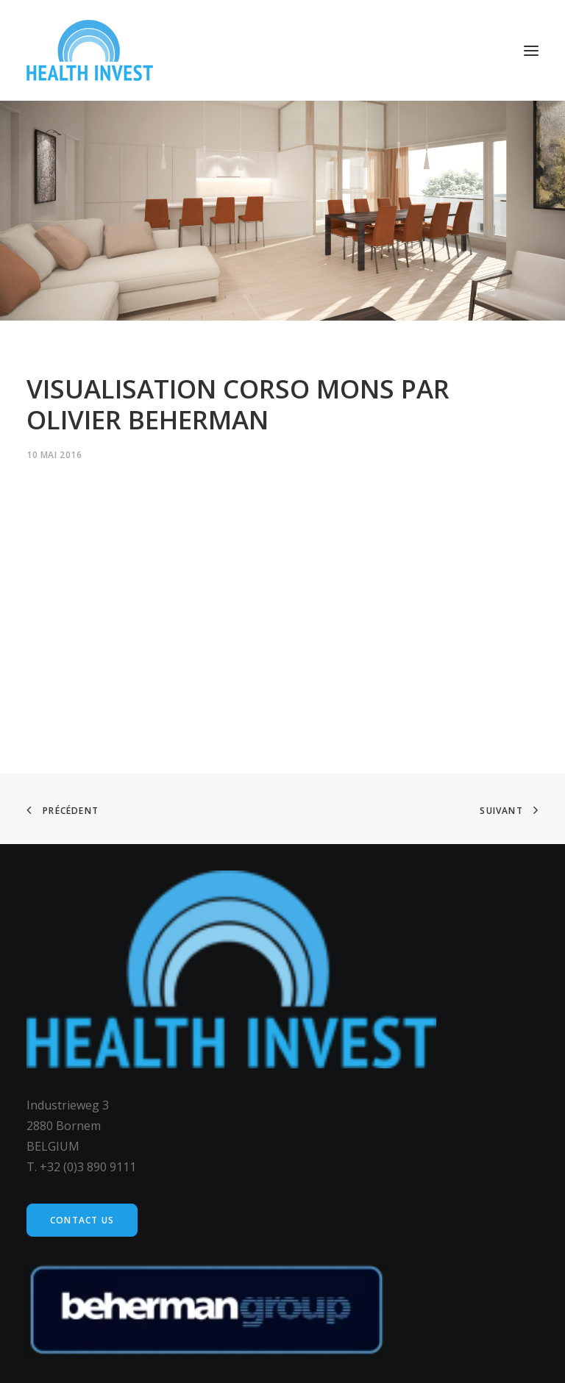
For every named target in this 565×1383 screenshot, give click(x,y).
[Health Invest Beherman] (89, 50)
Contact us (82, 1220)
